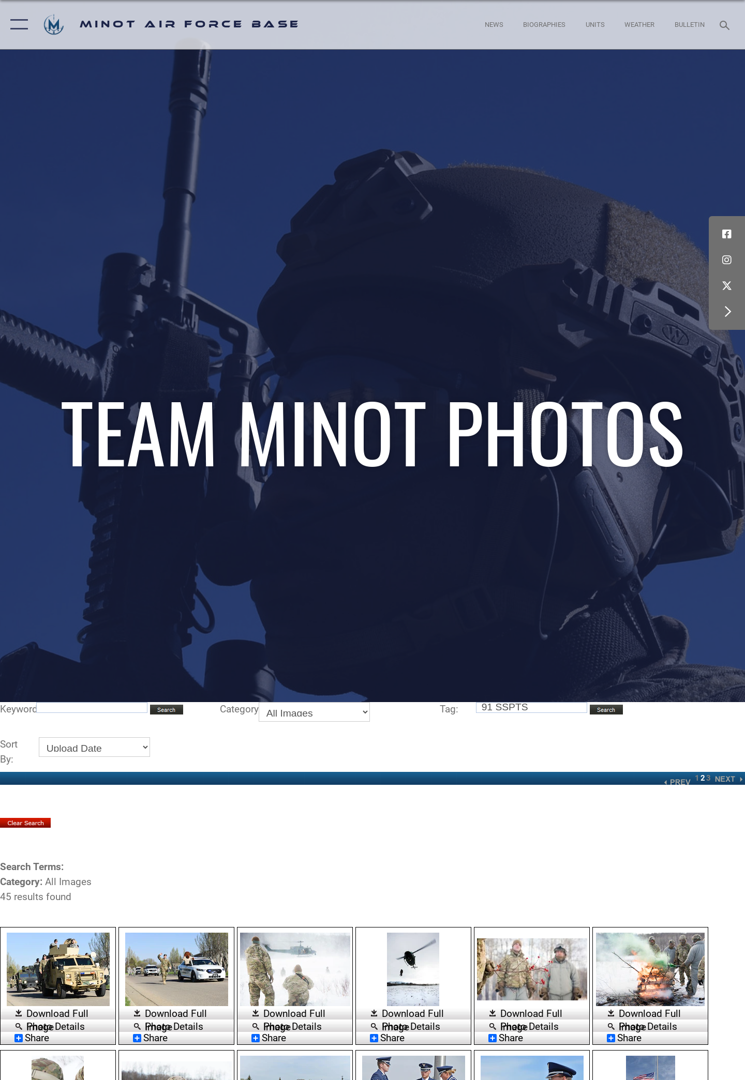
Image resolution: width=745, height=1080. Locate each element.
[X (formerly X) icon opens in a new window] (727, 286)
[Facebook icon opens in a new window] (727, 234)
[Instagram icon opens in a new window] (727, 260)
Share (31, 1038)
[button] (17, 24)
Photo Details (55, 1026)
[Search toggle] (726, 24)
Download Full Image (57, 1014)
